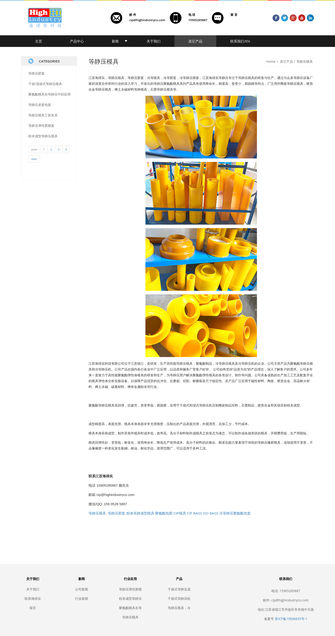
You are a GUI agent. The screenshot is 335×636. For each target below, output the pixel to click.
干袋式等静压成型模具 (179, 589)
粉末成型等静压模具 (43, 136)
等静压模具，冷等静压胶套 (179, 608)
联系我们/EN (240, 41)
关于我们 (154, 41)
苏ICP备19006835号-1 (291, 618)
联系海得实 (33, 598)
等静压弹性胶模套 (41, 125)
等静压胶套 (36, 73)
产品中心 (77, 41)
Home (271, 61)
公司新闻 (81, 589)
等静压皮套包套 (39, 104)
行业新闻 (81, 598)
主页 (38, 41)
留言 (33, 608)
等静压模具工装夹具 (43, 115)
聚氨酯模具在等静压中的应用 (49, 94)
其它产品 (195, 41)
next (34, 159)
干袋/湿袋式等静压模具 (45, 84)
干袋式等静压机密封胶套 (179, 598)
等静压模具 (304, 61)
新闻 (115, 41)
